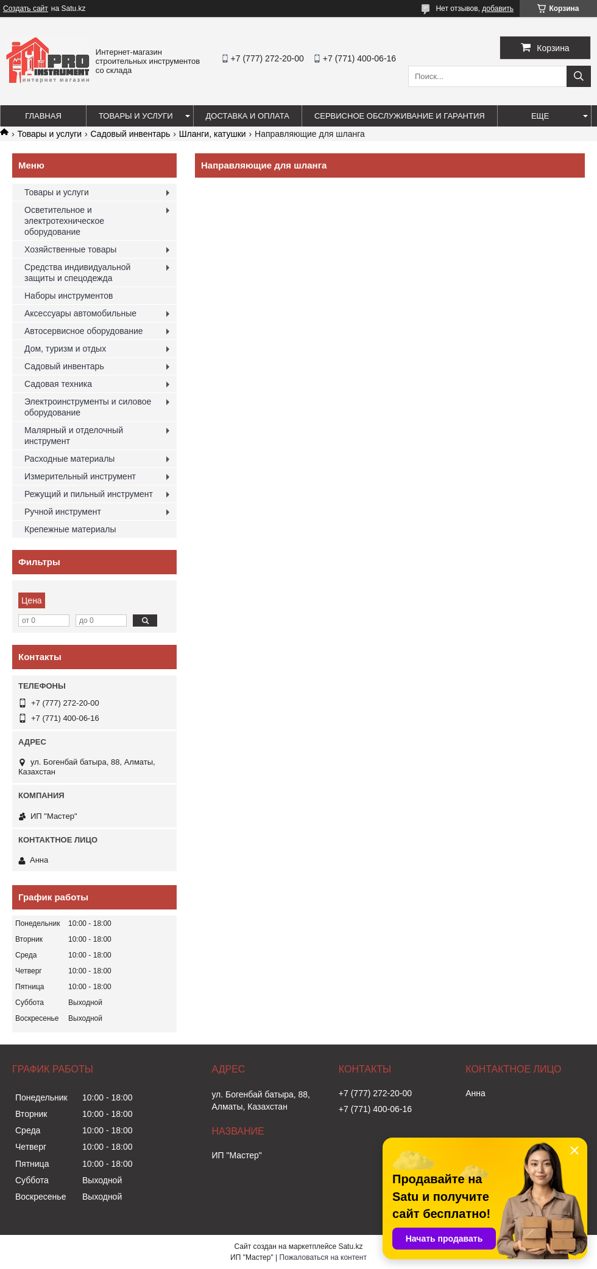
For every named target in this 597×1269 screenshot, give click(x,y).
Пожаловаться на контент (323, 1257)
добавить (498, 8)
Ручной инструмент (62, 511)
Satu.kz (350, 1246)
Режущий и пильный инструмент (88, 494)
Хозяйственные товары (70, 249)
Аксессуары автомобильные (80, 313)
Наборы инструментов (68, 296)
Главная (43, 115)
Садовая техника (58, 384)
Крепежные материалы (70, 529)
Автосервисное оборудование (83, 331)
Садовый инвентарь (131, 134)
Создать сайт (25, 8)
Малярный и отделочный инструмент (73, 435)
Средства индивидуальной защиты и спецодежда (77, 272)
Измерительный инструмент (80, 476)
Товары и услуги (136, 115)
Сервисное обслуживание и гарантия (399, 115)
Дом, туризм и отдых (65, 348)
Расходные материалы (69, 459)
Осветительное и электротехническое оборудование (64, 221)
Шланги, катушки (212, 134)
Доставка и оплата (247, 115)
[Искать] (579, 76)
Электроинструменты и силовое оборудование (87, 407)
